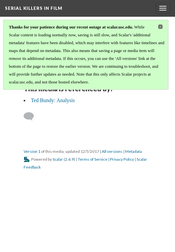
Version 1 (32, 151)
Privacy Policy (122, 159)
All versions (112, 151)
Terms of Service (92, 159)
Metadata (133, 151)
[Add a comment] (32, 116)
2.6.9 (69, 159)
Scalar (58, 159)
